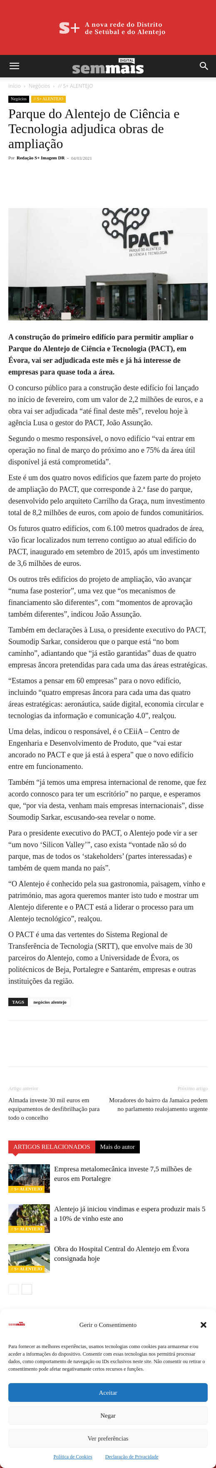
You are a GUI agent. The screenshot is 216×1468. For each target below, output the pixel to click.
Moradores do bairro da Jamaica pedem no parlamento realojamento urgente (158, 1104)
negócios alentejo (50, 1001)
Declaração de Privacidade (132, 1457)
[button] (203, 1325)
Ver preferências (108, 1438)
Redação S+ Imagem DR (41, 157)
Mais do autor (117, 1146)
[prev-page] (13, 1289)
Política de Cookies (72, 1457)
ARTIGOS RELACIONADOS (51, 1146)
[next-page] (27, 1289)
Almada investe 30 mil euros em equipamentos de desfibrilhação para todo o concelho (54, 1109)
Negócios (39, 85)
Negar (108, 1415)
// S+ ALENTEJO (75, 85)
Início (14, 85)
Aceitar (108, 1392)
